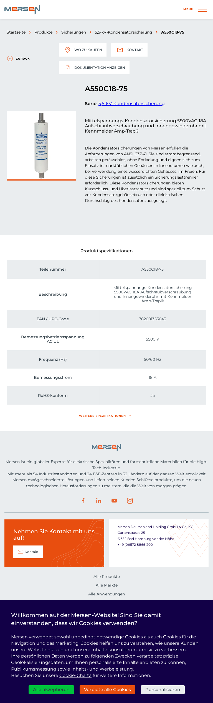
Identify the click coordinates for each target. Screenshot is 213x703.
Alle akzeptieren (51, 689)
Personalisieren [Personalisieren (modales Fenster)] (162, 689)
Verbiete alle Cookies (107, 689)
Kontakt (129, 49)
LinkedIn (98, 500)
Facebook (83, 500)
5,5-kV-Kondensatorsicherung (123, 32)
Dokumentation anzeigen (94, 67)
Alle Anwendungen (106, 594)
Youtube (114, 500)
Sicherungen (73, 32)
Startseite (16, 32)
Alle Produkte (106, 576)
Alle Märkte (107, 585)
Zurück (23, 58)
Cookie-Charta (75, 675)
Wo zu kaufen (82, 49)
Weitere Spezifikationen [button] (102, 416)
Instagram (129, 500)
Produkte (43, 32)
